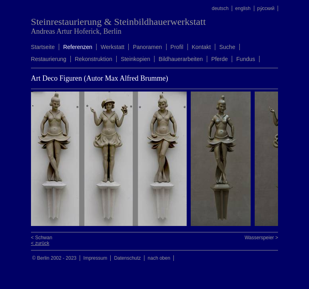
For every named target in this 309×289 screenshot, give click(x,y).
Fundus (245, 59)
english (243, 8)
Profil (177, 47)
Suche (227, 47)
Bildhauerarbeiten (181, 59)
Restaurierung (48, 59)
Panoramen (147, 47)
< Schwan (41, 237)
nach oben (159, 258)
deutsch (220, 8)
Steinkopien (135, 59)
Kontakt (201, 47)
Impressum (95, 258)
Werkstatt (112, 47)
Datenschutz (127, 258)
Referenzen (77, 47)
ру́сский (265, 8)
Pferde (219, 59)
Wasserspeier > (261, 237)
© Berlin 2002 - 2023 (54, 258)
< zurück (40, 243)
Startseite (43, 47)
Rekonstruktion (93, 59)
